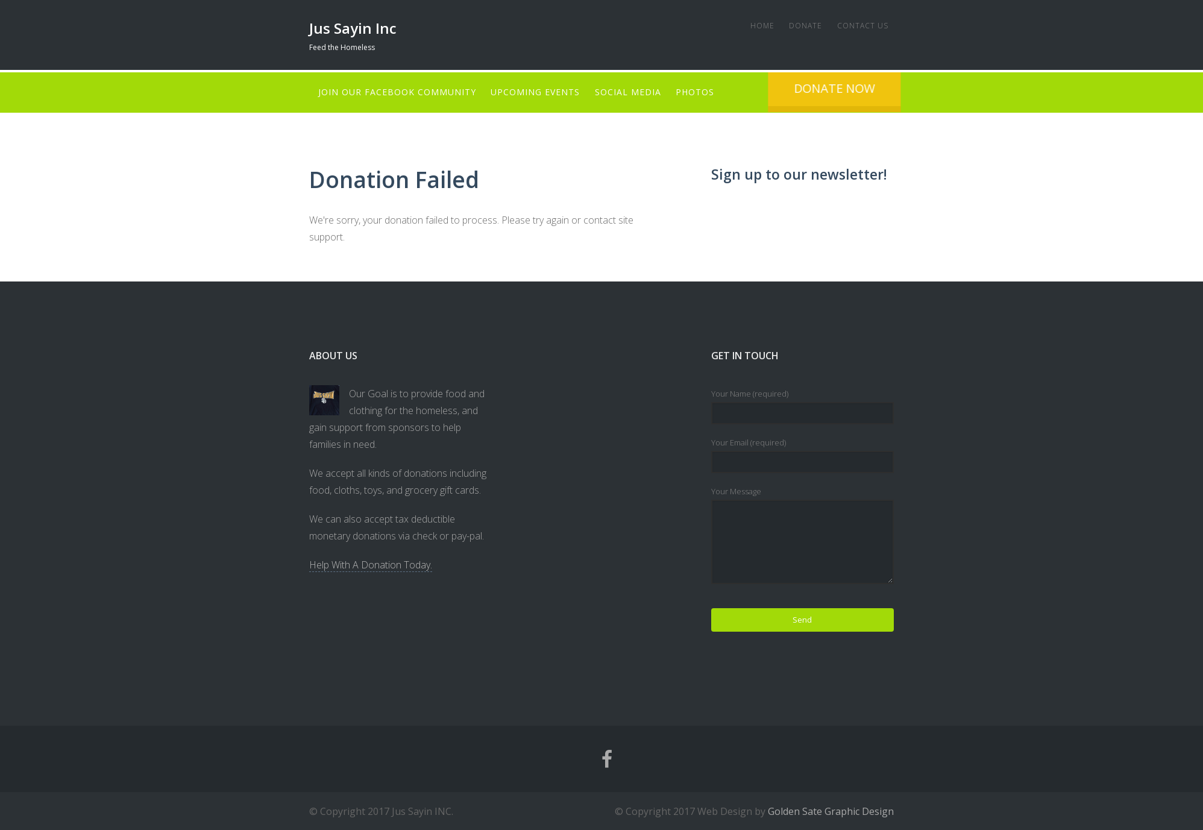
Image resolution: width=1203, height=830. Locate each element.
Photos (705, 92)
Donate (798, 25)
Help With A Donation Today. (370, 564)
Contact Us (859, 25)
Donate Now (899, 88)
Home (752, 25)
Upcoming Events (538, 92)
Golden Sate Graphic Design (831, 810)
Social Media (635, 92)
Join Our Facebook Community (397, 92)
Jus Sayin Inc (353, 28)
